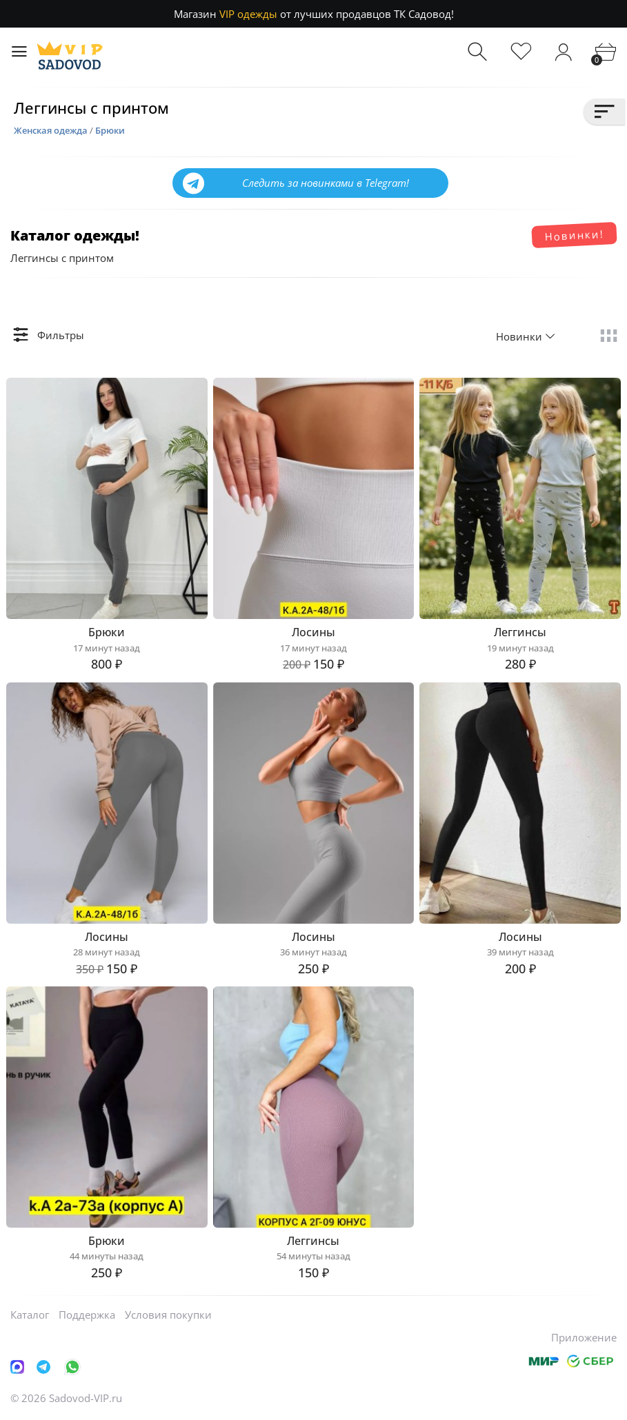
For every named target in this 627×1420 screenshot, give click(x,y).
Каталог (29, 1314)
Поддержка (87, 1314)
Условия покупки (168, 1314)
